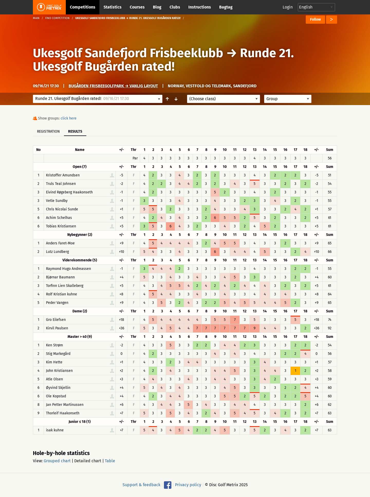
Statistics (113, 7)
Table (110, 460)
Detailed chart (87, 460)
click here (69, 118)
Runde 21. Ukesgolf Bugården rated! (163, 60)
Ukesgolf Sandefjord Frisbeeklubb (128, 53)
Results (75, 131)
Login (288, 7)
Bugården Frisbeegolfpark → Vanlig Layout (113, 85)
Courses (137, 7)
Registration (48, 131)
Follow (315, 19)
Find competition (57, 18)
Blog (157, 7)
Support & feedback (141, 484)
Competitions (82, 7)
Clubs (175, 7)
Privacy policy (188, 484)
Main (36, 18)
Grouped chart (57, 460)
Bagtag (226, 7)
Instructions (199, 7)
